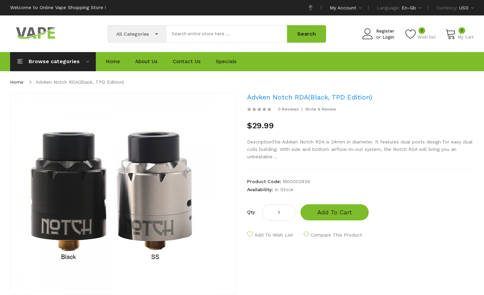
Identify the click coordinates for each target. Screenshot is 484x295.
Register (385, 31)
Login (388, 37)
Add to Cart (334, 212)
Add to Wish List (273, 235)
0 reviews (288, 109)
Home (17, 82)
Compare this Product (336, 235)
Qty (251, 212)
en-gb (411, 7)
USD (466, 7)
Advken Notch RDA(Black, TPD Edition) (80, 82)
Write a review (320, 109)
